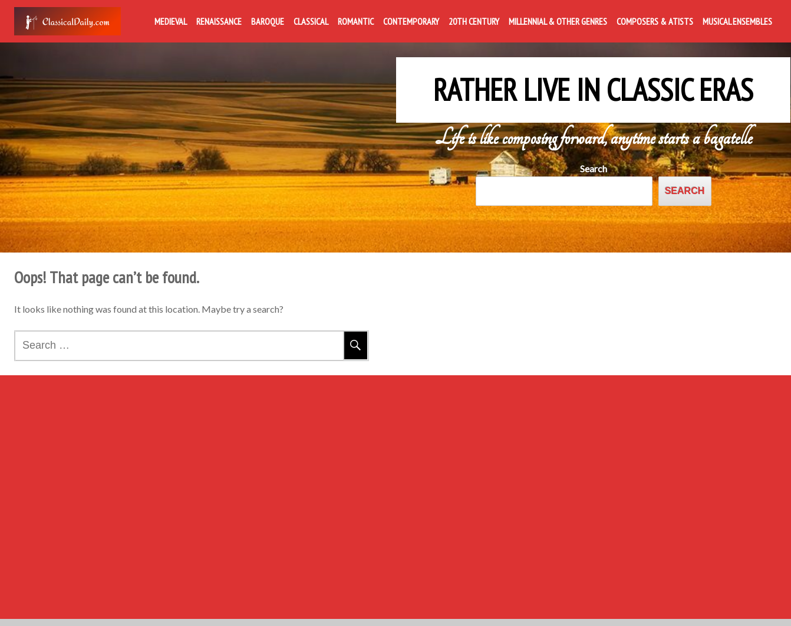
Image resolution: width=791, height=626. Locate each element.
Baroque (267, 21)
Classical (311, 21)
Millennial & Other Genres (558, 21)
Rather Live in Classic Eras (593, 81)
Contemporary (411, 21)
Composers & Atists (655, 21)
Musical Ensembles (737, 21)
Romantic (356, 21)
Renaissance (219, 21)
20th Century (474, 21)
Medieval (170, 21)
